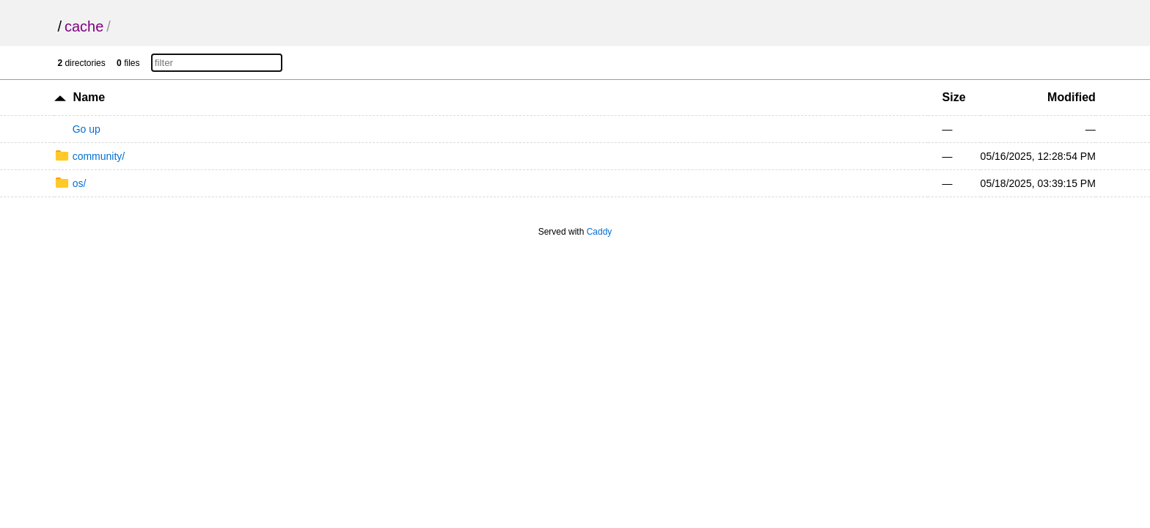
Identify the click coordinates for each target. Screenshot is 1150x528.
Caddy (599, 232)
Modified (1071, 97)
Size (954, 97)
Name (89, 97)
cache (84, 26)
